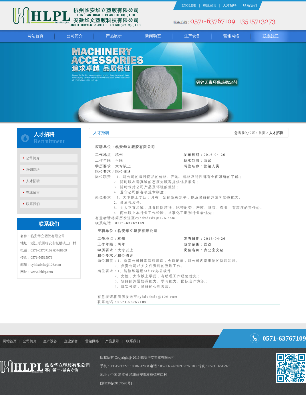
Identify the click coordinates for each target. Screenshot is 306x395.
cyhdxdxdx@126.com (155, 218)
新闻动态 (153, 36)
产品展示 (114, 36)
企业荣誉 (71, 341)
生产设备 (192, 36)
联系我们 (250, 5)
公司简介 (75, 36)
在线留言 (209, 5)
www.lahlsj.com (42, 272)
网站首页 (35, 36)
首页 (262, 133)
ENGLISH (189, 5)
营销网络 (231, 36)
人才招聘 (230, 5)
